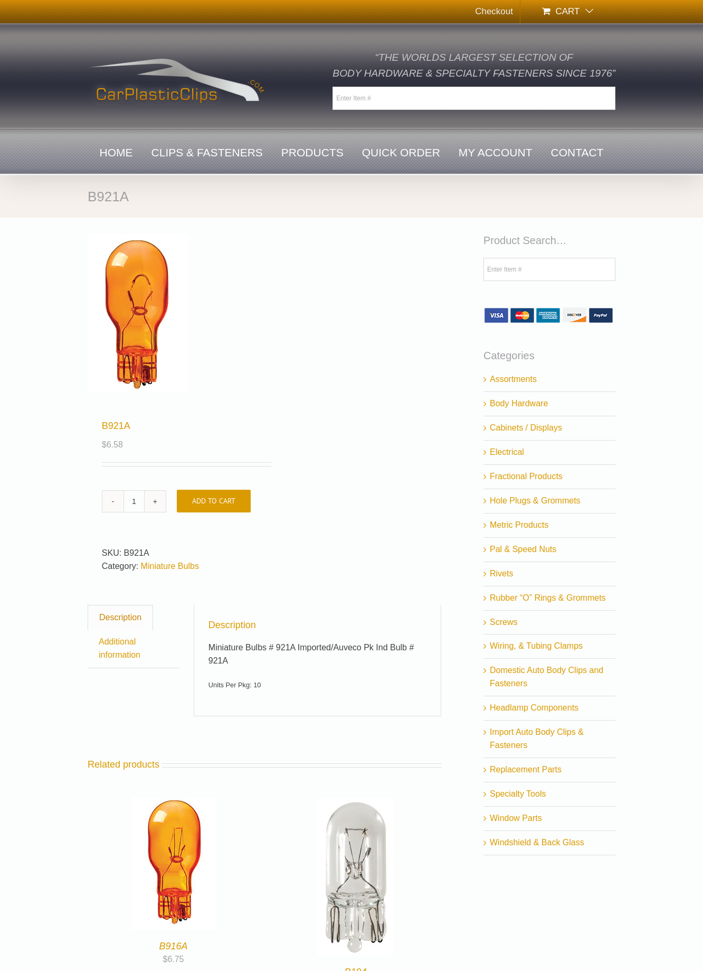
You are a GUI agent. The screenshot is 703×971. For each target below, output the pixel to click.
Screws (503, 622)
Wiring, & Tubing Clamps (536, 645)
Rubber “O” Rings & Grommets (548, 597)
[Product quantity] (134, 501)
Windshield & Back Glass (537, 842)
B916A (173, 946)
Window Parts (516, 818)
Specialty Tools (518, 793)
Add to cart (213, 501)
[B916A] (173, 803)
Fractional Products (526, 476)
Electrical (507, 451)
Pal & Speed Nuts (523, 549)
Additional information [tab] (119, 648)
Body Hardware (519, 403)
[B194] (356, 803)
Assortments (513, 379)
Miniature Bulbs (170, 566)
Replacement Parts (526, 769)
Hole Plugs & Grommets (535, 500)
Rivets (501, 573)
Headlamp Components (534, 707)
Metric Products (519, 524)
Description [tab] (120, 617)
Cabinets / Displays (526, 427)
